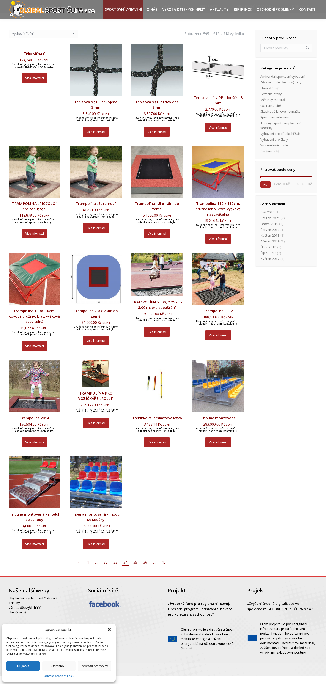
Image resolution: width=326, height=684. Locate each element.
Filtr (265, 192)
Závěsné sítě (269, 159)
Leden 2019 (269, 231)
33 (115, 570)
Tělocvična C (34, 61)
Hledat (307, 56)
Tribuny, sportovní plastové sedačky (280, 133)
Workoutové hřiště (274, 153)
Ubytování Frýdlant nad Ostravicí (33, 606)
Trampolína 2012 (218, 318)
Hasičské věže (271, 96)
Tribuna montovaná (218, 425)
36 (145, 570)
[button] (109, 629)
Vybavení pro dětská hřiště (280, 141)
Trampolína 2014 (34, 425)
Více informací (34, 85)
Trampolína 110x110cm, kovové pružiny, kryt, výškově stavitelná (34, 324)
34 (125, 570)
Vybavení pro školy (274, 147)
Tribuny (14, 610)
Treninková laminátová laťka (157, 425)
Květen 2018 (270, 243)
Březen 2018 (270, 249)
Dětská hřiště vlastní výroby (280, 90)
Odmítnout (58, 666)
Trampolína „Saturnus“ (96, 211)
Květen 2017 (270, 266)
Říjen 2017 (268, 260)
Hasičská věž (18, 620)
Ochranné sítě (270, 113)
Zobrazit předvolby (94, 666)
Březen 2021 (270, 225)
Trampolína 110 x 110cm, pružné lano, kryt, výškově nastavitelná (218, 217)
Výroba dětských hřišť (24, 615)
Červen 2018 (270, 237)
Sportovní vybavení (274, 125)
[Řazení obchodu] (43, 41)
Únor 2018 (268, 255)
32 (105, 570)
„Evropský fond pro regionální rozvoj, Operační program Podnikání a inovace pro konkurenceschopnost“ (200, 616)
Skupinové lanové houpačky (280, 119)
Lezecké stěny (271, 101)
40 (163, 570)
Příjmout (23, 666)
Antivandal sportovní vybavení (282, 84)
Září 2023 (267, 220)
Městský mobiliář (272, 107)
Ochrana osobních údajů (59, 676)
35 (135, 570)
